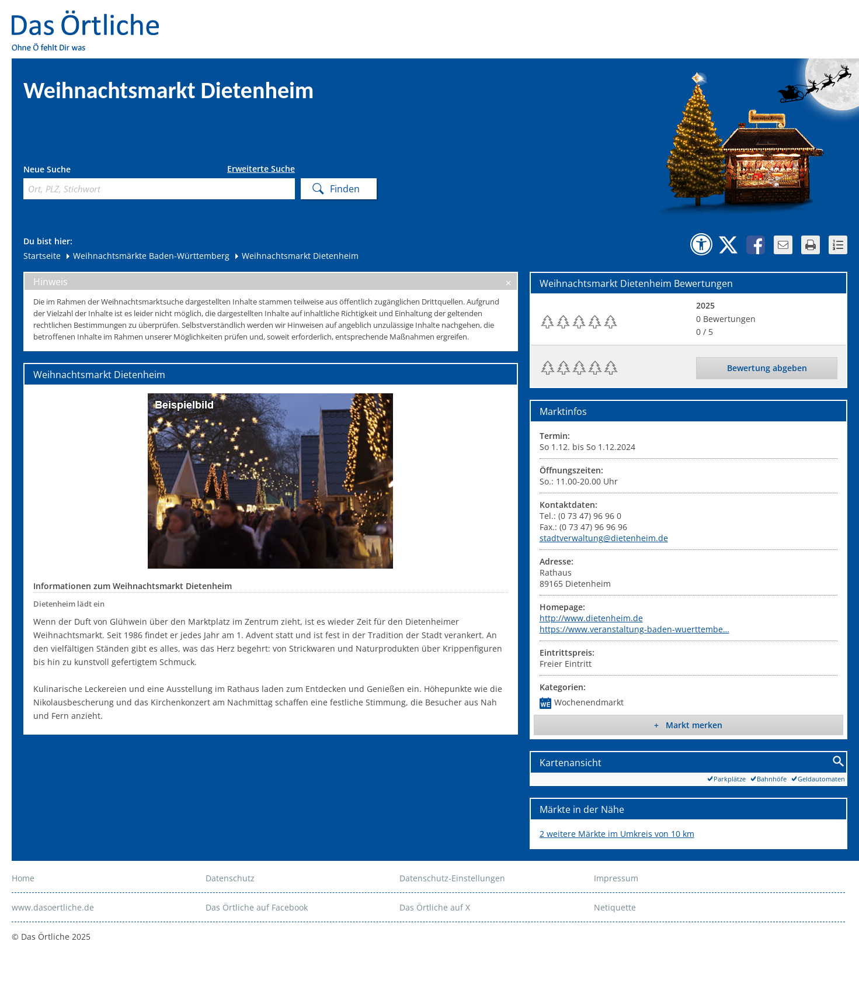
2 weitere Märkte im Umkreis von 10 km (617, 833)
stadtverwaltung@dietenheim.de (604, 538)
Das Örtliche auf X (434, 907)
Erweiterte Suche (261, 169)
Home (23, 878)
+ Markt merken (688, 725)
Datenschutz (230, 878)
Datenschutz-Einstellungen (452, 878)
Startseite (42, 255)
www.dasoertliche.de (53, 907)
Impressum (616, 878)
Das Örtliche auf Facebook (257, 907)
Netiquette (615, 907)
